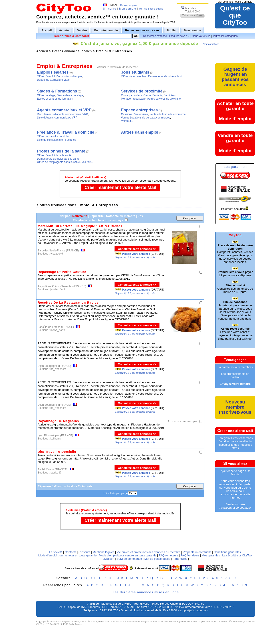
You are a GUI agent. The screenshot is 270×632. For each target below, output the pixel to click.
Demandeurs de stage (70, 95)
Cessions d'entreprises (134, 114)
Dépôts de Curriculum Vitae (53, 79)
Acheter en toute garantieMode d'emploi (235, 111)
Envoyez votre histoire (235, 383)
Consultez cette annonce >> (137, 249)
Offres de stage (46, 95)
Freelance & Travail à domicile (65, 132)
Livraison (108, 558)
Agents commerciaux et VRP (64, 110)
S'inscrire (109, 8)
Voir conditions (211, 44)
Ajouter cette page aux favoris (235, 472)
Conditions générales (227, 552)
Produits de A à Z (179, 36)
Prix (140, 216)
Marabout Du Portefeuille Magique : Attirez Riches (80, 226)
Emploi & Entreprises (114, 51)
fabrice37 (55, 472)
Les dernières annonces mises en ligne (146, 592)
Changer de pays (128, 5)
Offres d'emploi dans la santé (54, 155)
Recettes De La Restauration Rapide (68, 302)
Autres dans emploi (139, 132)
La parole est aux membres (235, 367)
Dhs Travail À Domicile (57, 451)
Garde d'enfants (152, 95)
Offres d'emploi (46, 76)
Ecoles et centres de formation (55, 98)
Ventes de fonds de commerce (168, 114)
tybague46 (56, 253)
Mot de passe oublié (151, 9)
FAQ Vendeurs (190, 555)
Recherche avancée (155, 36)
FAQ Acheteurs (168, 555)
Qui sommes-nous (229, 1)
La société (55, 552)
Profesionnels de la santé (61, 151)
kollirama (55, 438)
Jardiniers (169, 95)
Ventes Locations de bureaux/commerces (145, 117)
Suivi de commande (129, 558)
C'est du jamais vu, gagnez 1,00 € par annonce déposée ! (141, 43)
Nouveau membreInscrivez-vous (235, 407)
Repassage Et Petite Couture (62, 272)
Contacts (247, 1)
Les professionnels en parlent (235, 375)
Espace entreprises (139, 110)
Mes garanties (211, 555)
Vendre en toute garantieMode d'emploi (235, 143)
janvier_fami (57, 289)
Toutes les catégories (225, 36)
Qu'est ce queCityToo (235, 15)
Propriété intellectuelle (197, 552)
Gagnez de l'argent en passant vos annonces (235, 76)
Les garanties (235, 167)
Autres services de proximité (164, 98)
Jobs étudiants (135, 72)
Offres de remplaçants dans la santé (58, 162)
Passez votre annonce (136, 253)
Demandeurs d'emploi (69, 76)
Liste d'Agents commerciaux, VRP (57, 117)
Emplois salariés (53, 72)
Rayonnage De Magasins (58, 421)
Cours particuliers (131, 95)
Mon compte (127, 8)
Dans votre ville (201, 36)
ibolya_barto (57, 330)
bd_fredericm (58, 369)
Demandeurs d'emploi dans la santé (58, 158)
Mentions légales (104, 552)
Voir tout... (127, 120)
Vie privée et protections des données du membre (149, 552)
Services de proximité (141, 91)
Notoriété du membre (120, 216)
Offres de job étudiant (134, 76)
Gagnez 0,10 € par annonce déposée (135, 257)
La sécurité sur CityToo (237, 555)
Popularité (96, 216)
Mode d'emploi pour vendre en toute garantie (127, 555)
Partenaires (180, 558)
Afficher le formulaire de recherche (117, 67)
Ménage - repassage (133, 98)
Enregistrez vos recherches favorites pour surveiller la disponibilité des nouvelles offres (235, 443)
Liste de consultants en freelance (56, 139)
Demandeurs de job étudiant (165, 76)
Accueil (42, 51)
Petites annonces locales (72, 51)
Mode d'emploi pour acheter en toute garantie (67, 555)
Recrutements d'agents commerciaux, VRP (62, 114)
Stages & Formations (57, 91)
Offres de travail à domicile (53, 136)
